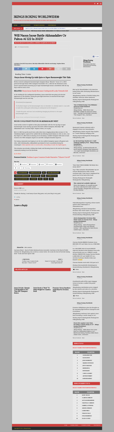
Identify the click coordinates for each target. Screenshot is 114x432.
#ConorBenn (76, 311)
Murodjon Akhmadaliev (22, 175)
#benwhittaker (84, 89)
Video (76, 269)
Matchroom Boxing (53, 172)
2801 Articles (28, 247)
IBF (44, 172)
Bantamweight (22, 172)
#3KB (83, 101)
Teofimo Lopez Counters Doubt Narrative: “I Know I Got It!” (48, 157)
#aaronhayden (89, 129)
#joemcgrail (76, 127)
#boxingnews (95, 99)
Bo (17, 46)
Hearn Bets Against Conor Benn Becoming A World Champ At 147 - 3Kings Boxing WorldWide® (86, 324)
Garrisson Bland (35, 172)
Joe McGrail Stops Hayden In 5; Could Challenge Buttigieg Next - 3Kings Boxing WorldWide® (86, 142)
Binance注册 (17, 188)
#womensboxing (77, 214)
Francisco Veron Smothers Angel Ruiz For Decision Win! (61, 289)
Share (83, 118)
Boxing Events (26, 25)
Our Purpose (54, 25)
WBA (40, 178)
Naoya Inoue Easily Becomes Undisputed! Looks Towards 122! (45, 91)
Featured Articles (25, 30)
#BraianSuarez (94, 91)
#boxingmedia (86, 99)
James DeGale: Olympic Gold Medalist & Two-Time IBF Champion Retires (22, 290)
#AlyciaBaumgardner (79, 202)
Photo (76, 295)
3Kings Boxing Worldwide (84, 85)
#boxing (75, 99)
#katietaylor (84, 204)
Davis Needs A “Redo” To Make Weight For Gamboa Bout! (42, 289)
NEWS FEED (15, 30)
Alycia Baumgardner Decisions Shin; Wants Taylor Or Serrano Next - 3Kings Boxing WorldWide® (85, 219)
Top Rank (33, 178)
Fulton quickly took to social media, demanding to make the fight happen (44, 144)
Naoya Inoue (35, 175)
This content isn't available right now (85, 183)
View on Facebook (77, 118)
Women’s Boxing (40, 25)
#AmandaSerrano (78, 206)
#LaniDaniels (76, 281)
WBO (51, 178)
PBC (43, 175)
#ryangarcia (93, 309)
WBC (45, 178)
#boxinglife (89, 177)
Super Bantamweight (21, 178)
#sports (80, 99)
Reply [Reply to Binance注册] (17, 199)
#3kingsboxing (77, 101)
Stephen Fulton (51, 175)
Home (16, 25)
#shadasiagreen (92, 265)
